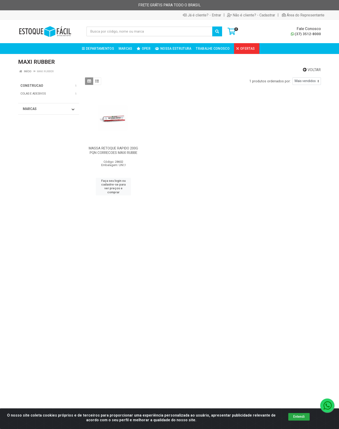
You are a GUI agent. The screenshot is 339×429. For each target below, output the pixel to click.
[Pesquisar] (217, 31)
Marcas (48, 109)
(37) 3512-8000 (306, 34)
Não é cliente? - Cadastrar (251, 15)
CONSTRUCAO (31, 85)
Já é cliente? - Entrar (202, 15)
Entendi (299, 416)
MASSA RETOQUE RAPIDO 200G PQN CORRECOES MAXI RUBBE (113, 150)
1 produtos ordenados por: (270, 81)
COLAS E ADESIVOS (33, 93)
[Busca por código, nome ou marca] (149, 31)
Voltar (312, 70)
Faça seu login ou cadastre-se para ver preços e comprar (113, 186)
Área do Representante (303, 15)
